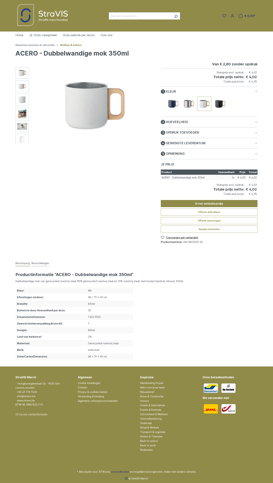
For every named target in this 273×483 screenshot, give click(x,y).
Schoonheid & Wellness (154, 414)
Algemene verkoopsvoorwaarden (98, 400)
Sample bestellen (209, 229)
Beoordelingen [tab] (40, 263)
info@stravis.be (26, 396)
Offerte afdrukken (209, 212)
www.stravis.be (26, 400)
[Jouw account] (232, 15)
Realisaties (146, 449)
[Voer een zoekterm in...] (140, 16)
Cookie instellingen (89, 383)
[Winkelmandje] (247, 15)
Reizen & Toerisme (151, 436)
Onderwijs (146, 423)
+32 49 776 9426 (27, 391)
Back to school (149, 440)
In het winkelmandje (209, 203)
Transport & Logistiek (152, 431)
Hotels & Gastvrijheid (152, 405)
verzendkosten (120, 471)
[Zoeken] (176, 16)
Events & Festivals (150, 409)
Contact (82, 387)
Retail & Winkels (149, 427)
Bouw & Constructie (151, 396)
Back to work (148, 445)
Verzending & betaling (91, 396)
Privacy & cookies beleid (92, 391)
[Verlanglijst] (224, 15)
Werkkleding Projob (151, 383)
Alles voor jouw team (152, 387)
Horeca (144, 400)
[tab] (22, 263)
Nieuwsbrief (147, 391)
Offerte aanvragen (209, 220)
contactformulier (37, 414)
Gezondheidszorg (151, 418)
